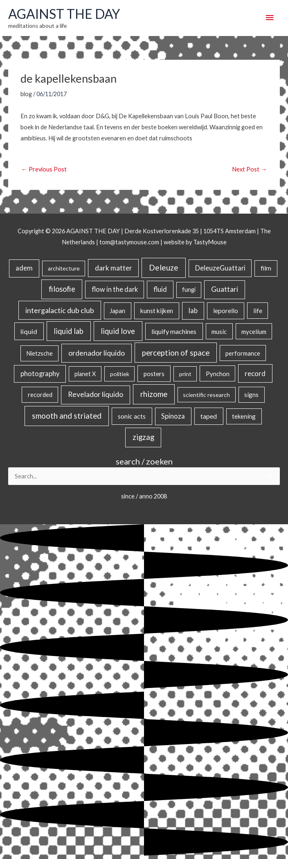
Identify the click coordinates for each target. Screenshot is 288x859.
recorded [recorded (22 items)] (40, 394)
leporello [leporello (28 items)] (225, 310)
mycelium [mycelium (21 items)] (253, 331)
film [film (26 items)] (266, 268)
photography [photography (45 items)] (39, 374)
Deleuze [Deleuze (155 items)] (163, 267)
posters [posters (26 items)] (154, 373)
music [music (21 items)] (219, 331)
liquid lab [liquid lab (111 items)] (68, 331)
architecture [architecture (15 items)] (64, 268)
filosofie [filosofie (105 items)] (62, 288)
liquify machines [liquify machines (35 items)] (173, 331)
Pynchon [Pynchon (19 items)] (218, 373)
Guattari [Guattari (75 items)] (224, 289)
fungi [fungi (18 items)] (189, 289)
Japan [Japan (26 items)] (117, 310)
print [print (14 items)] (185, 373)
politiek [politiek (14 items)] (119, 373)
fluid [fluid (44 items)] (160, 289)
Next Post (249, 169)
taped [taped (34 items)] (208, 416)
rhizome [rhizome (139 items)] (153, 394)
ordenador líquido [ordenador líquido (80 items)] (96, 353)
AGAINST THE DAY (64, 14)
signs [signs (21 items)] (251, 394)
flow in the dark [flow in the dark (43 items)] (115, 289)
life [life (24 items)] (257, 310)
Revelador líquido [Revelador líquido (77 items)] (95, 394)
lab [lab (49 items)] (193, 311)
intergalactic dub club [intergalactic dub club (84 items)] (59, 310)
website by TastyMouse (195, 242)
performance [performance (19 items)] (242, 353)
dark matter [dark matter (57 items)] (113, 268)
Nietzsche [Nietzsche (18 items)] (39, 353)
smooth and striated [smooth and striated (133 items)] (66, 415)
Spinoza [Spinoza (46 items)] (173, 416)
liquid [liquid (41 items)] (28, 331)
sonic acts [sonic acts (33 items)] (132, 416)
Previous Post (44, 169)
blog (26, 93)
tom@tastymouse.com (129, 242)
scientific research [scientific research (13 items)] (206, 394)
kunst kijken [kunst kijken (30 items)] (156, 310)
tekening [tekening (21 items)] (244, 416)
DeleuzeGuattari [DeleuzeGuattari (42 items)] (220, 268)
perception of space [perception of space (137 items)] (175, 352)
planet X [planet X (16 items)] (85, 373)
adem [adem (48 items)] (24, 268)
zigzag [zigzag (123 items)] (143, 437)
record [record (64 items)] (255, 373)
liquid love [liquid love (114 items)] (118, 331)
